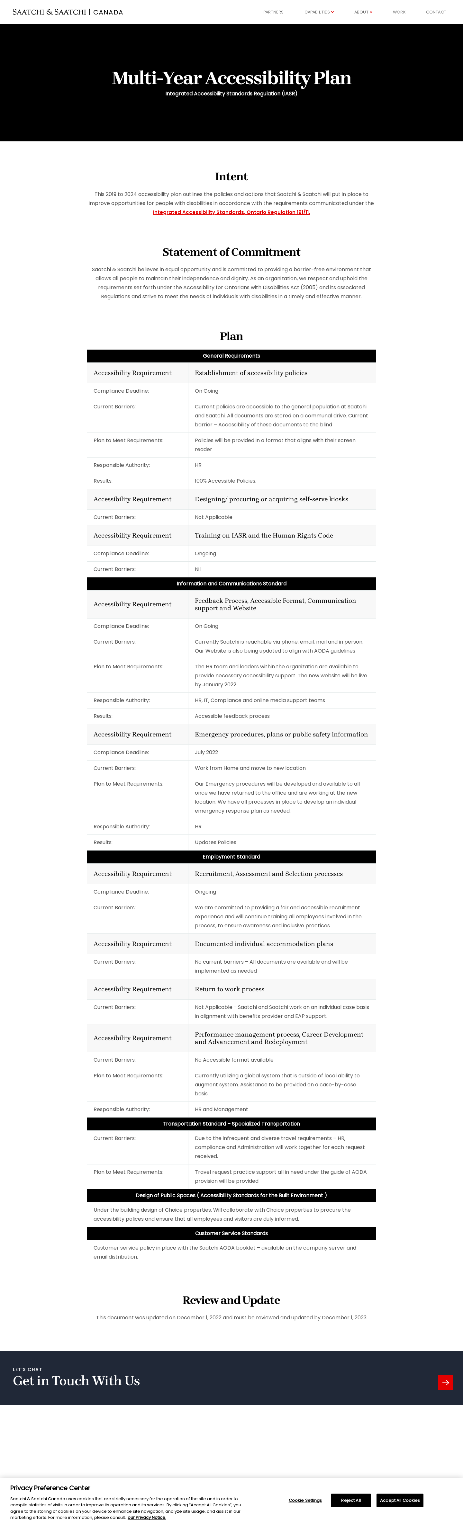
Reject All (350, 1505)
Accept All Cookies (400, 1505)
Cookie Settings (305, 1505)
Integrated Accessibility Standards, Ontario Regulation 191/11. (231, 212)
